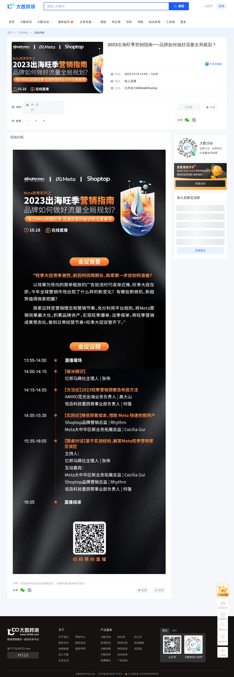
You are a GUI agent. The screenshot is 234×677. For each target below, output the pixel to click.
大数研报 (106, 648)
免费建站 (106, 660)
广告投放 (122, 660)
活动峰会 (23, 32)
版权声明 (80, 648)
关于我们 (63, 636)
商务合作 (63, 642)
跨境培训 (122, 648)
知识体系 (122, 654)
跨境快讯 (106, 642)
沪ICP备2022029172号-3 (110, 674)
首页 (9, 32)
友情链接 (63, 648)
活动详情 (39, 32)
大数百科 (106, 654)
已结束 (189, 107)
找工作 (138, 636)
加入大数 (63, 654)
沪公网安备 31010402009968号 (142, 674)
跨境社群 (122, 642)
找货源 (138, 648)
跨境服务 (139, 642)
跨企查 (121, 636)
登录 (221, 6)
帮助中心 (80, 636)
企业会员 (63, 660)
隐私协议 (80, 642)
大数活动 (106, 636)
